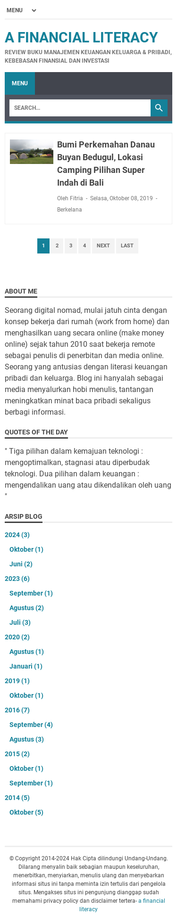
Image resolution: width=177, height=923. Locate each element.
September (31, 593)
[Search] (80, 107)
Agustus (26, 608)
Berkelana (69, 209)
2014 (17, 797)
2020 (17, 637)
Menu (20, 83)
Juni (21, 564)
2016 (17, 710)
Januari (25, 666)
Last (127, 246)
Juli (20, 622)
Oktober (26, 549)
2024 (17, 535)
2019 (17, 681)
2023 (17, 578)
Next (103, 246)
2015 (17, 754)
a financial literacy (81, 37)
